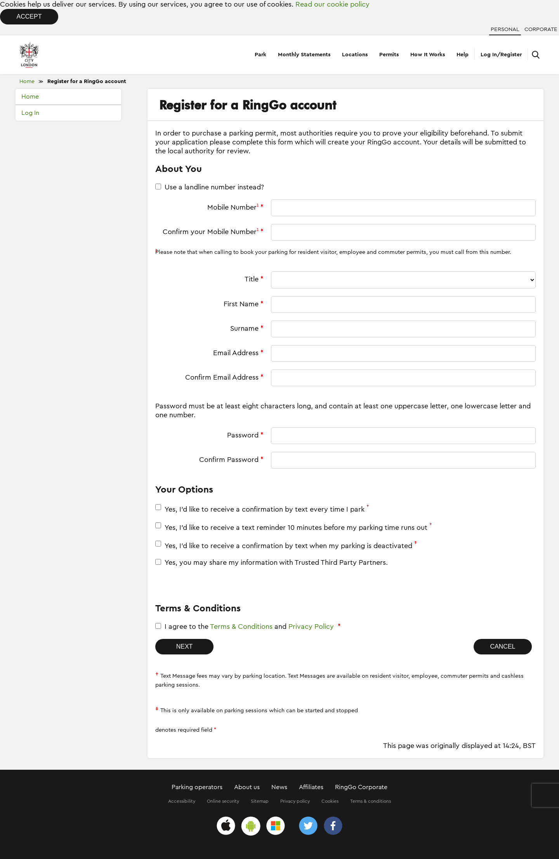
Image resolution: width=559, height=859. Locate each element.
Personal (505, 29)
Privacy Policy (311, 626)
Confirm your (213, 231)
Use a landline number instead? (214, 187)
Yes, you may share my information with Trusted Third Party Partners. (276, 562)
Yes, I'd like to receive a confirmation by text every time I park (268, 508)
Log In (30, 113)
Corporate (540, 29)
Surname (246, 328)
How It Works (427, 54)
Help (463, 54)
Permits (389, 54)
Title (254, 279)
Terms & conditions (370, 801)
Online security (223, 801)
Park (260, 54)
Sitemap (260, 801)
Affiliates (311, 787)
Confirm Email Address (224, 377)
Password (245, 435)
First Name (243, 303)
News (279, 787)
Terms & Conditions (241, 626)
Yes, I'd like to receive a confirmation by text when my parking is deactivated (292, 545)
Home (27, 81)
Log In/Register (501, 54)
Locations (355, 54)
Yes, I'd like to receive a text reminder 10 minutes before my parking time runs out (299, 526)
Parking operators (197, 787)
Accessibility (181, 801)
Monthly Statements (304, 54)
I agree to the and (252, 626)
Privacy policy (295, 801)
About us (247, 787)
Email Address (238, 352)
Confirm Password (231, 459)
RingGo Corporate (361, 787)
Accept (29, 16)
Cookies (330, 801)
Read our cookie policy (332, 4)
